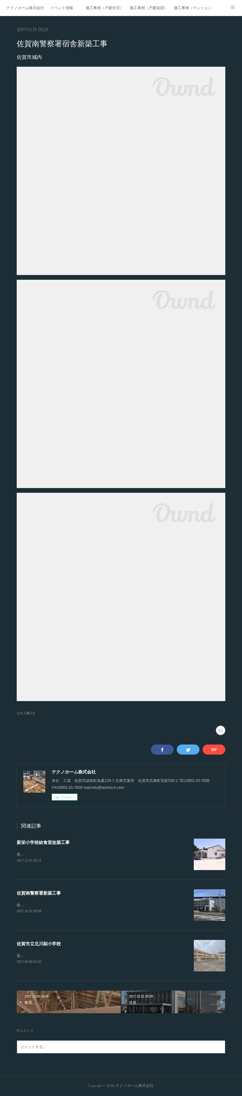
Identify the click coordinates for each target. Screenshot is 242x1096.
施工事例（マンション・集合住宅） (193, 8)
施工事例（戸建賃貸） (149, 8)
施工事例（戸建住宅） (105, 8)
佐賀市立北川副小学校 (39, 943)
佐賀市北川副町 (30, 955)
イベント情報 (61, 8)
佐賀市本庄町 (28, 905)
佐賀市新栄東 (28, 854)
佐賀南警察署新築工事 (39, 893)
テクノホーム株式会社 (25, 8)
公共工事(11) (26, 713)
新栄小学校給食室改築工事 (43, 842)
